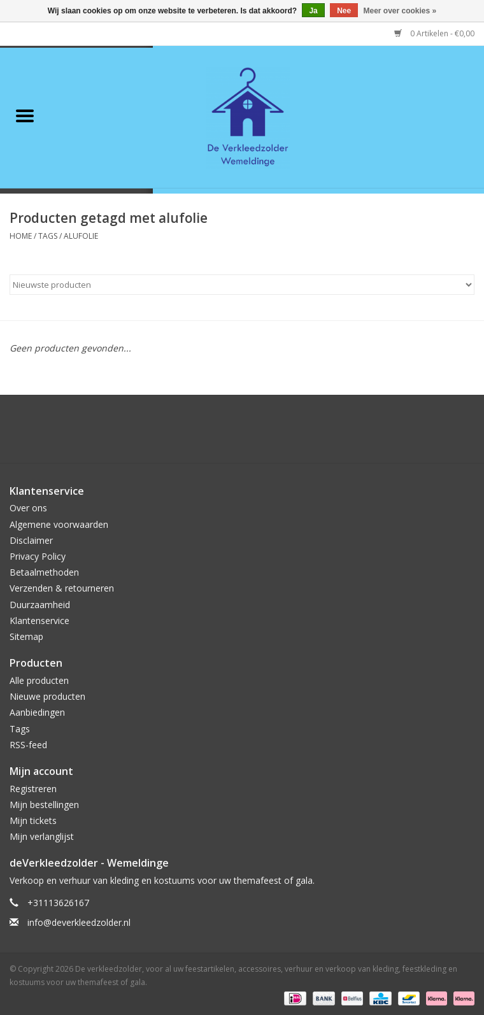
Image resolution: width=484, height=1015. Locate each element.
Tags (47, 236)
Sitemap (26, 636)
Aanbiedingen (37, 712)
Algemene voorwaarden (59, 524)
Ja (313, 10)
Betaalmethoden (44, 572)
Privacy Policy (38, 556)
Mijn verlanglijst (42, 836)
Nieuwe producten (47, 696)
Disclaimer (31, 540)
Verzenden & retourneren (62, 588)
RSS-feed (28, 745)
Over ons (28, 508)
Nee (344, 10)
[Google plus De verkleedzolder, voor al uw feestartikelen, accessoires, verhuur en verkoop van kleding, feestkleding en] (219, 433)
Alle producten (39, 680)
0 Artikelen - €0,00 (434, 33)
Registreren (33, 789)
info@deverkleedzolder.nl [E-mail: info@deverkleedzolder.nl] (79, 922)
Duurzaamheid (40, 605)
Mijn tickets (33, 820)
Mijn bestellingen (44, 805)
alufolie (81, 236)
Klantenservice (39, 620)
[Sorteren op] (242, 284)
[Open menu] (25, 115)
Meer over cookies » (400, 10)
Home (21, 236)
